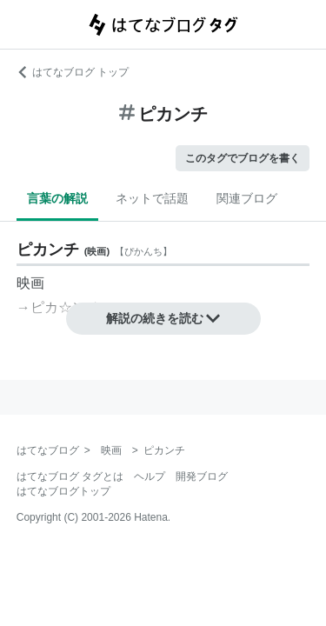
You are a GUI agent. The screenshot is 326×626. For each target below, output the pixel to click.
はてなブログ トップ (73, 72)
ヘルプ (149, 476)
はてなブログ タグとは (70, 476)
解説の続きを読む (163, 318)
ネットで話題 (152, 198)
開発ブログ (202, 476)
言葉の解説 (57, 198)
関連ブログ (246, 198)
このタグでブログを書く (242, 158)
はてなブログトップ (63, 491)
